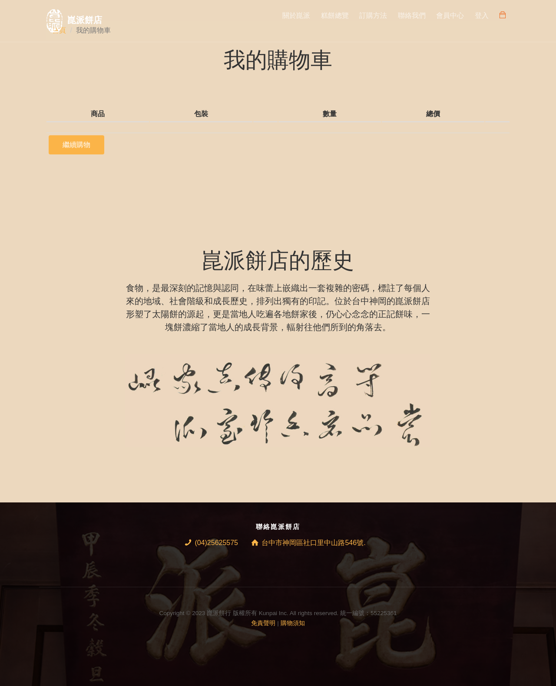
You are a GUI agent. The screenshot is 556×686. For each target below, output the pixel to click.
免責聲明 (263, 623)
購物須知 (293, 623)
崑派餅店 (84, 20)
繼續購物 (76, 144)
